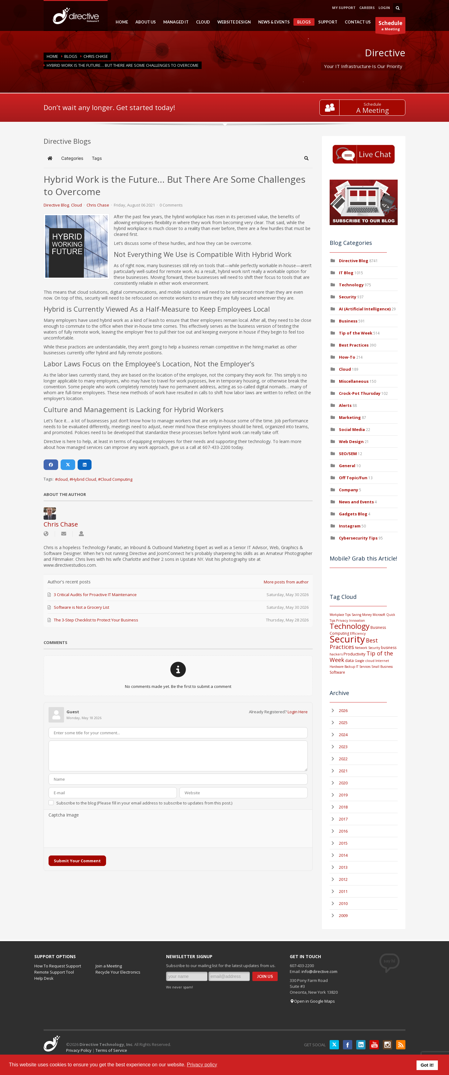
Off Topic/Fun (353, 477)
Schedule (373, 104)
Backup (349, 666)
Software (337, 672)
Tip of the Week (355, 333)
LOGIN (384, 7)
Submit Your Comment (77, 861)
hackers (336, 654)
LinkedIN (361, 1044)
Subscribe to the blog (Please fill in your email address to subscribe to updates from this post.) (144, 802)
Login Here (298, 712)
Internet (382, 660)
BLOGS (302, 22)
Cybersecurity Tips (358, 538)
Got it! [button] (427, 1065)
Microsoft (379, 614)
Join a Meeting (109, 966)
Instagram (350, 526)
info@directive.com (319, 971)
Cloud (76, 205)
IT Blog (346, 272)
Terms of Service (111, 1050)
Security (347, 297)
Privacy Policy (79, 1050)
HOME (120, 22)
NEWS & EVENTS (272, 22)
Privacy (342, 620)
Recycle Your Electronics (118, 972)
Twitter (334, 1044)
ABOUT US (144, 22)
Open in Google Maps (312, 1001)
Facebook (347, 1044)
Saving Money (362, 614)
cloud (63, 479)
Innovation (357, 620)
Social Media (352, 429)
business (388, 647)
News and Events (356, 502)
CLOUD (201, 22)
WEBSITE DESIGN (232, 22)
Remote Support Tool (54, 972)
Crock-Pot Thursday (360, 393)
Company (348, 490)
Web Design (351, 441)
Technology (351, 285)
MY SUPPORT (344, 7)
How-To (347, 357)
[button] (306, 158)
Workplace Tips (340, 614)
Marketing (350, 417)
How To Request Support (57, 966)
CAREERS (367, 7)
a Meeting (390, 26)
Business (348, 321)
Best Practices (354, 345)
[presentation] (96, 833)
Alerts (345, 405)
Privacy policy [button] (202, 1064)
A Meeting (373, 110)
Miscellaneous (354, 381)
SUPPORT (325, 22)
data (349, 660)
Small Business (382, 666)
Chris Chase (95, 56)
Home (52, 56)
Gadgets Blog (353, 514)
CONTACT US (358, 22)
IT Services (363, 666)
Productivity (355, 654)
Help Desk (43, 978)
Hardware (337, 666)
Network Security (367, 648)
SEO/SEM (348, 453)
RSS (400, 1044)
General (347, 465)
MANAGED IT (174, 22)
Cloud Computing (116, 479)
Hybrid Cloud (84, 479)
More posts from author (286, 582)
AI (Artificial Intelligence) (365, 309)
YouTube (374, 1044)
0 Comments (171, 205)
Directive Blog (56, 205)
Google (359, 661)
